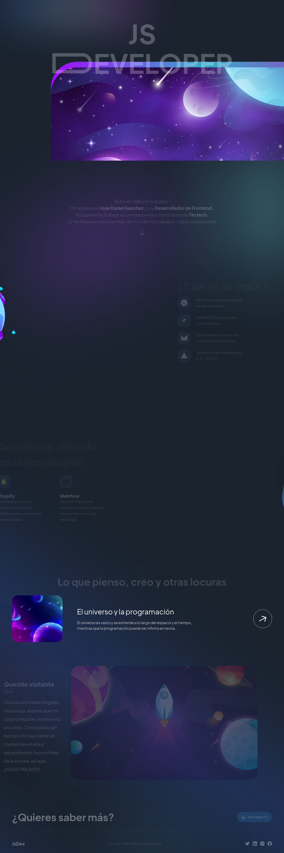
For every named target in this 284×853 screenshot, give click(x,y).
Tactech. (199, 216)
